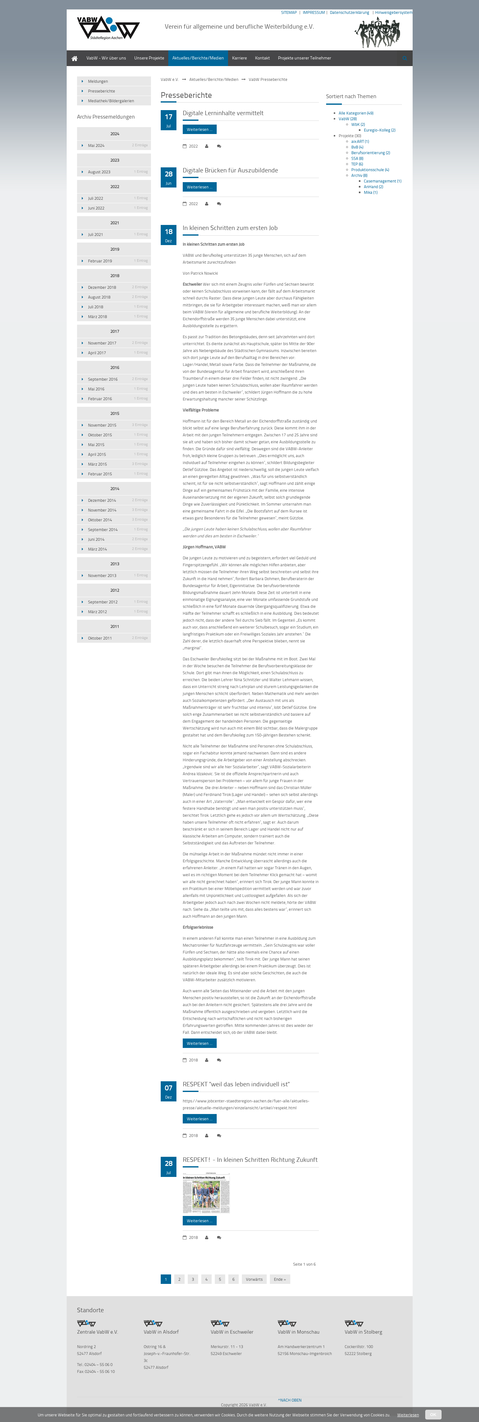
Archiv (359, 175)
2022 (114, 186)
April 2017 (118, 353)
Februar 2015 (118, 474)
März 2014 (118, 549)
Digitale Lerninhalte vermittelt (223, 112)
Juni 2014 (118, 539)
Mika (370, 192)
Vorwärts (254, 1279)
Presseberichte (101, 91)
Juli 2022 (118, 198)
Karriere (239, 58)
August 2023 (118, 172)
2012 (114, 590)
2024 (114, 134)
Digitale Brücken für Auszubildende (230, 169)
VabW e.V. (170, 79)
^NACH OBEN (290, 1400)
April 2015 (118, 454)
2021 (114, 223)
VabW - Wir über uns (106, 58)
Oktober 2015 (118, 435)
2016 (114, 367)
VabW (348, 118)
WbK (358, 124)
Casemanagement (382, 181)
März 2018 (118, 316)
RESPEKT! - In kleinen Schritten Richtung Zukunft (250, 1159)
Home (72, 53)
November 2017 (118, 343)
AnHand (373, 186)
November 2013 (118, 575)
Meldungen (98, 81)
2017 (114, 331)
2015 (114, 413)
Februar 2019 (118, 261)
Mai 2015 (118, 444)
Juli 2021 (118, 234)
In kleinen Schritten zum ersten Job (230, 227)
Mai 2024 (118, 145)
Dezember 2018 (118, 287)
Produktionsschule (370, 169)
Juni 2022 (118, 208)
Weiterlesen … (198, 128)
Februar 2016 (118, 398)
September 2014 (118, 529)
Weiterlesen (408, 1415)
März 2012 (118, 611)
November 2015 (118, 425)
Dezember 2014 (118, 500)
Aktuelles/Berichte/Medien (198, 58)
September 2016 (118, 379)
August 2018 (118, 297)
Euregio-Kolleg (379, 130)
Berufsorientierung (370, 152)
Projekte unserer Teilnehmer (304, 58)
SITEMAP (289, 12)
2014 (114, 488)
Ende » (280, 1279)
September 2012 (118, 602)
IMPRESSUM (314, 12)
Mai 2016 (118, 389)
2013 (114, 564)
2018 (114, 275)
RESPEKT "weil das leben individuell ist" (236, 1083)
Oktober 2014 (118, 520)
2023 (114, 160)
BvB (357, 147)
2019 (114, 249)
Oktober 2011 (118, 638)
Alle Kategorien (356, 113)
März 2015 (118, 464)
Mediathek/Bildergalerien (111, 101)
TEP (357, 164)
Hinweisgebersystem (394, 12)
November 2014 (118, 510)
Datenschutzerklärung (349, 12)
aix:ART (360, 141)
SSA (357, 158)
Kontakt (262, 58)
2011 (114, 626)
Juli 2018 (118, 307)
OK (433, 1414)
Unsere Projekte (149, 58)
